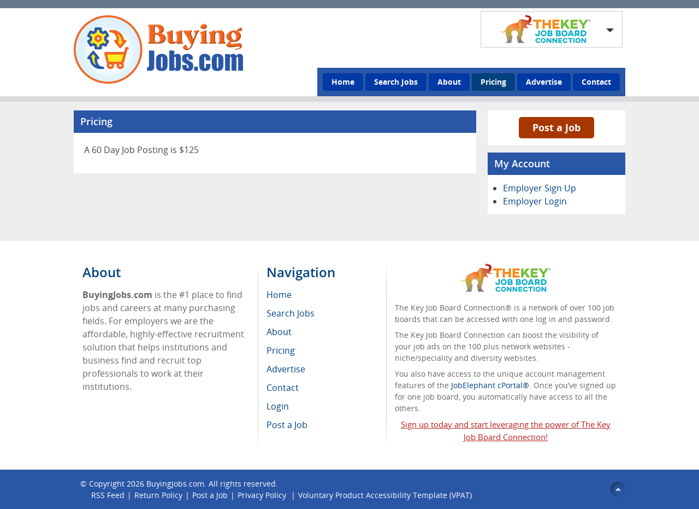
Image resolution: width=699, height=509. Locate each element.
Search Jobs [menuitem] (290, 313)
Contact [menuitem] (282, 388)
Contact (596, 82)
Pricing (493, 82)
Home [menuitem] (279, 295)
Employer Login (535, 201)
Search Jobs (396, 82)
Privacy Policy (263, 495)
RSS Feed (108, 495)
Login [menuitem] (277, 406)
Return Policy (158, 495)
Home (342, 82)
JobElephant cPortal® (490, 385)
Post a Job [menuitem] (286, 425)
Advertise (544, 82)
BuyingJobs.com (175, 483)
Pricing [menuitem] (280, 350)
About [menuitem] (279, 332)
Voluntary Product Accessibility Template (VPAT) (385, 495)
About (449, 82)
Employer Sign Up (539, 188)
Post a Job (556, 127)
